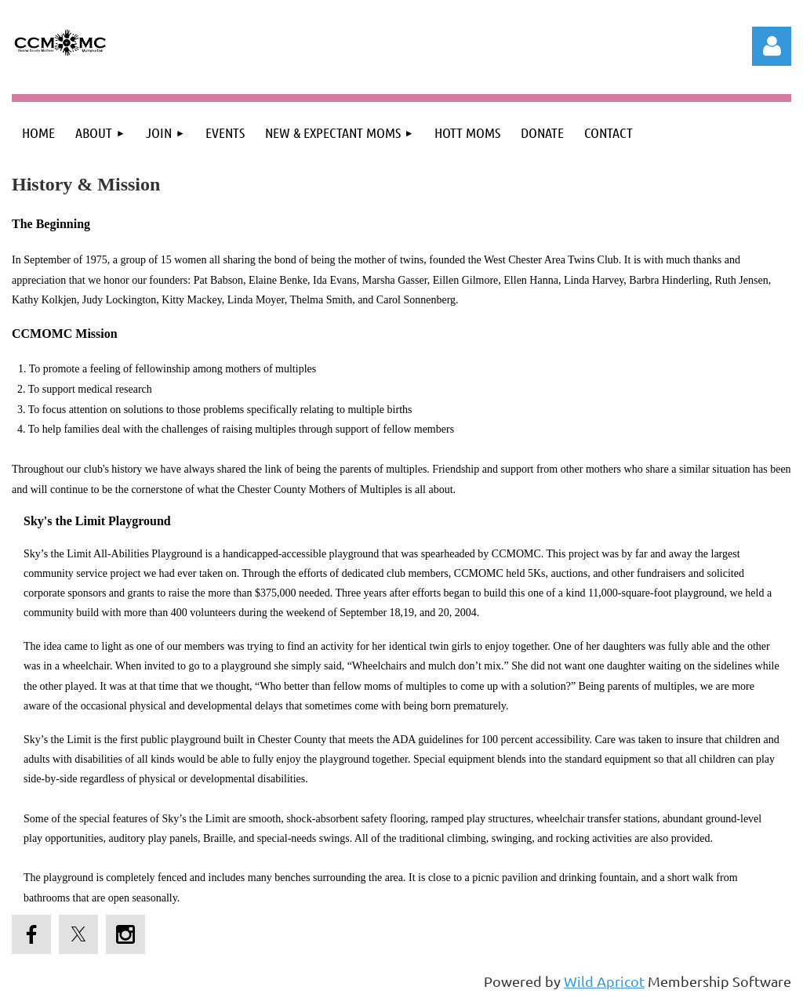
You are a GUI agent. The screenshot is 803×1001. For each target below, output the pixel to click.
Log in (771, 46)
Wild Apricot (604, 981)
